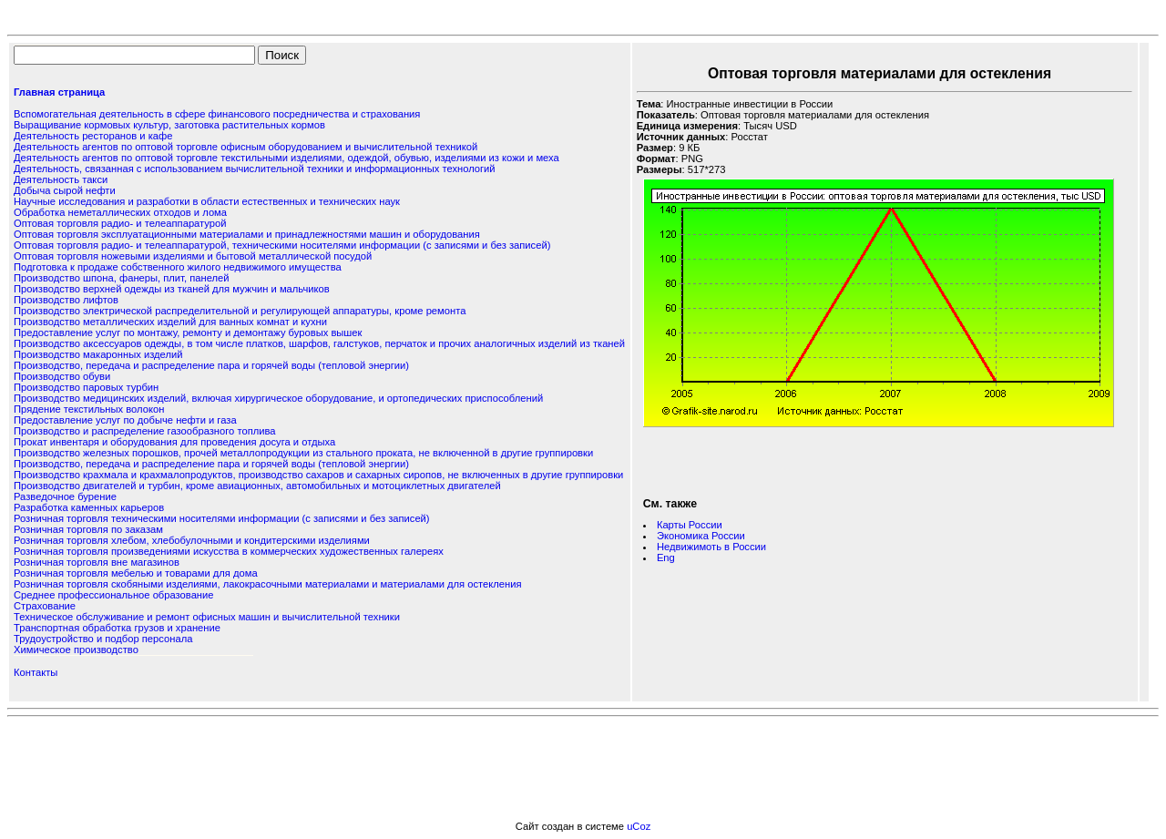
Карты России (689, 524)
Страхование (45, 605)
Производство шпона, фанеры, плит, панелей (121, 277)
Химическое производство (76, 649)
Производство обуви (62, 376)
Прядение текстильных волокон (89, 409)
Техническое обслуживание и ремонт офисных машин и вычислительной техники (207, 616)
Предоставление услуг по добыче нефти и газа (125, 419)
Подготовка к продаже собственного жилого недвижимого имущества (178, 266)
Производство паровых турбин (86, 387)
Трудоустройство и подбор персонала (103, 638)
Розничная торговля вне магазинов (96, 562)
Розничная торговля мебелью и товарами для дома (136, 573)
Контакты (35, 672)
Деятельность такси (60, 179)
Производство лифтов (66, 299)
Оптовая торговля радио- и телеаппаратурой (120, 223)
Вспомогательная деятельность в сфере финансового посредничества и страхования (217, 113)
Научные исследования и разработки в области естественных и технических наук (207, 201)
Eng (666, 557)
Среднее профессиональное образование (113, 594)
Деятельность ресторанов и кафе (93, 135)
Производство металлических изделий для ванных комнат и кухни (170, 321)
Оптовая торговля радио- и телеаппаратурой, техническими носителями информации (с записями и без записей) (282, 245)
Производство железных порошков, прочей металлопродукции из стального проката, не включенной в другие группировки (303, 452)
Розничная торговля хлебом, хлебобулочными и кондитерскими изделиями (192, 540)
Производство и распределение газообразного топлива (144, 430)
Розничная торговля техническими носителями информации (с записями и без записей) (222, 518)
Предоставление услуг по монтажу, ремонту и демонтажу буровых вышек (188, 332)
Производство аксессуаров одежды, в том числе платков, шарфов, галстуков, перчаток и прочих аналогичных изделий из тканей (319, 343)
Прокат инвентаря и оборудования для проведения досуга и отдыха (174, 441)
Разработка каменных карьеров (89, 507)
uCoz (638, 826)
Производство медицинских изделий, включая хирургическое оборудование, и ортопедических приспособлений (278, 398)
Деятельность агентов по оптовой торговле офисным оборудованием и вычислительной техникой (245, 146)
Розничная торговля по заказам (88, 529)
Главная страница (59, 92)
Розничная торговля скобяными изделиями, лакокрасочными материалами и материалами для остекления (267, 583)
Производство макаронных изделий (98, 354)
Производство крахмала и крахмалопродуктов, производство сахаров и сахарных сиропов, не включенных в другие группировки (318, 474)
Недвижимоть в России (711, 546)
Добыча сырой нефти (65, 190)
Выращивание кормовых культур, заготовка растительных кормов (169, 124)
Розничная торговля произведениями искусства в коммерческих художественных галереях (229, 551)
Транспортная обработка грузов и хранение (117, 627)
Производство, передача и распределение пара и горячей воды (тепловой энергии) (211, 365)
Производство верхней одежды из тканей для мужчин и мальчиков (172, 288)
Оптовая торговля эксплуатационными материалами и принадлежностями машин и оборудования (247, 234)
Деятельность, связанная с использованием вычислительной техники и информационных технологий (255, 168)
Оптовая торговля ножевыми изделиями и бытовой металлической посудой (193, 256)
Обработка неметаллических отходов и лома (120, 212)
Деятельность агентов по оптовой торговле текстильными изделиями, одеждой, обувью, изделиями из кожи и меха (286, 157)
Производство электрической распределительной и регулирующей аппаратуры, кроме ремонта (239, 310)
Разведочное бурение (65, 496)
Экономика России (701, 535)
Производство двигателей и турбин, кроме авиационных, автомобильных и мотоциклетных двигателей (257, 485)
